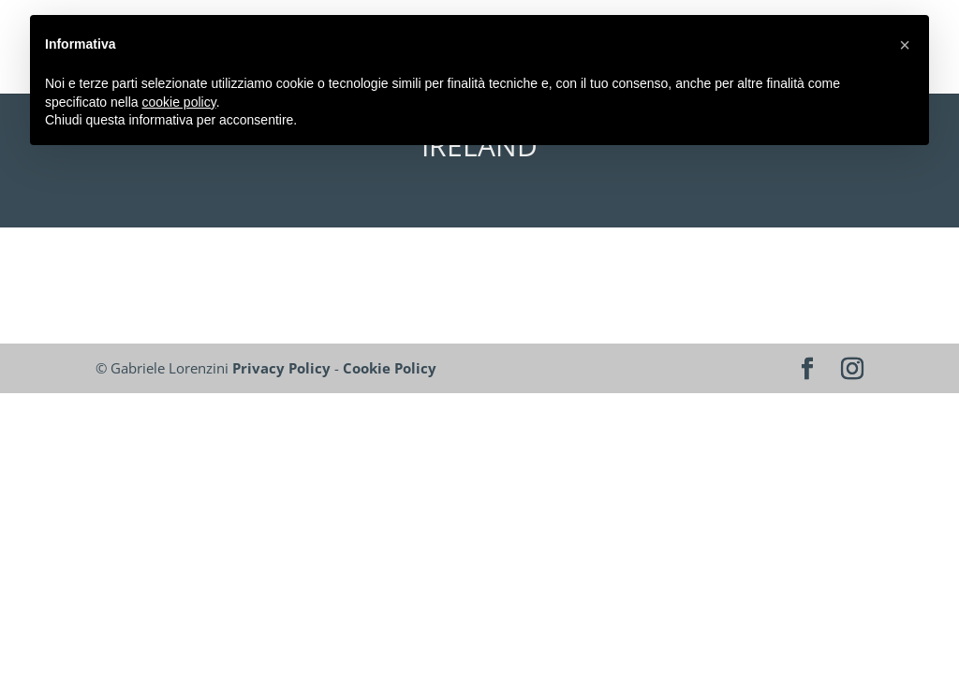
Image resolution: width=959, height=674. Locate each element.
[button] (905, 45)
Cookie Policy (389, 368)
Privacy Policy (281, 368)
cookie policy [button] (179, 102)
